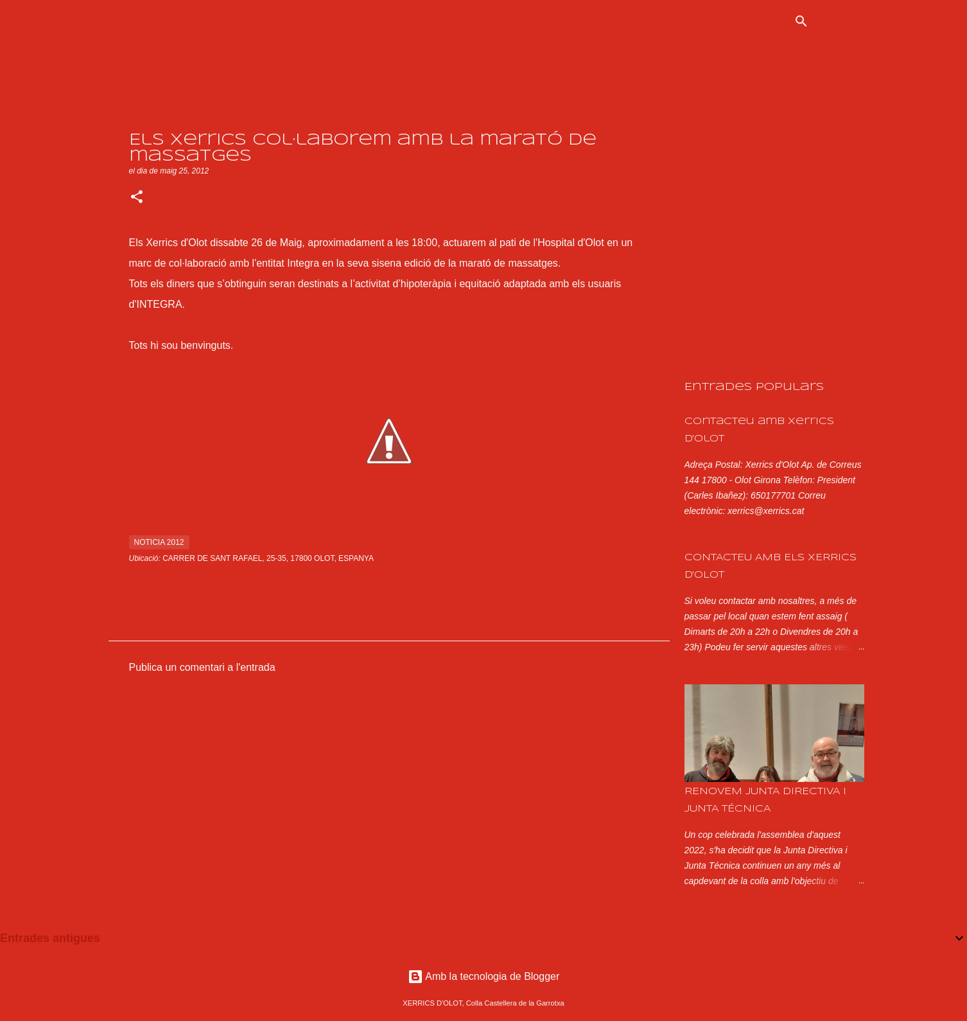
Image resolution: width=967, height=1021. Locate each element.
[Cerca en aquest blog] (881, 21)
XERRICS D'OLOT (156, 21)
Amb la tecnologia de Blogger (484, 976)
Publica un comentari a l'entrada (202, 667)
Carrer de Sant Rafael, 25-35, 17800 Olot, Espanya (268, 558)
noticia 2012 (159, 542)
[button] (136, 198)
